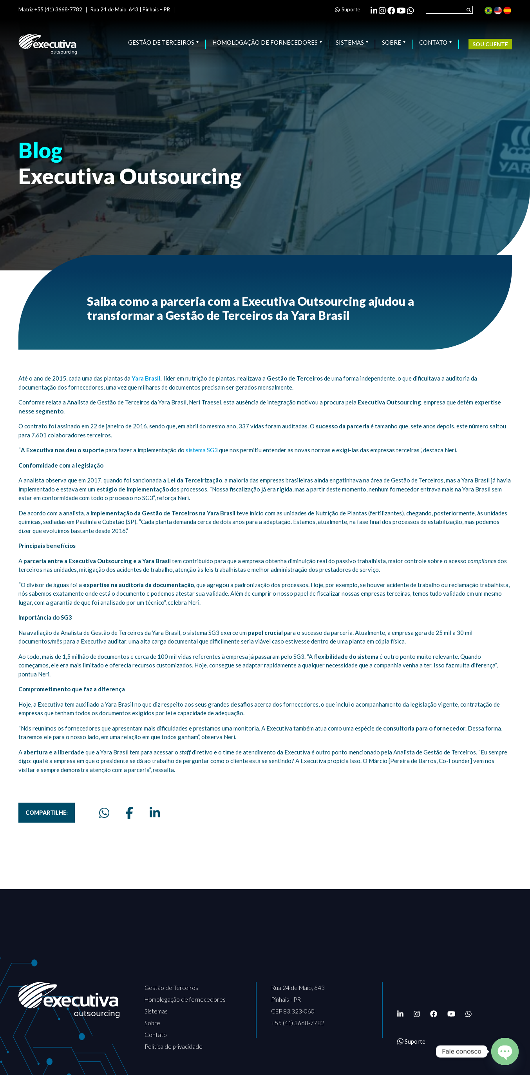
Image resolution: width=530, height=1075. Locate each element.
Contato (435, 43)
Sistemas (352, 43)
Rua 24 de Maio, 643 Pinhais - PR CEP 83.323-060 (298, 999)
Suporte (347, 9)
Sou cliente (490, 44)
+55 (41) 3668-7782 (297, 1022)
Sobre (393, 43)
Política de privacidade (174, 1046)
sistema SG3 (202, 449)
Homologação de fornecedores (267, 43)
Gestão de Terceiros (163, 43)
